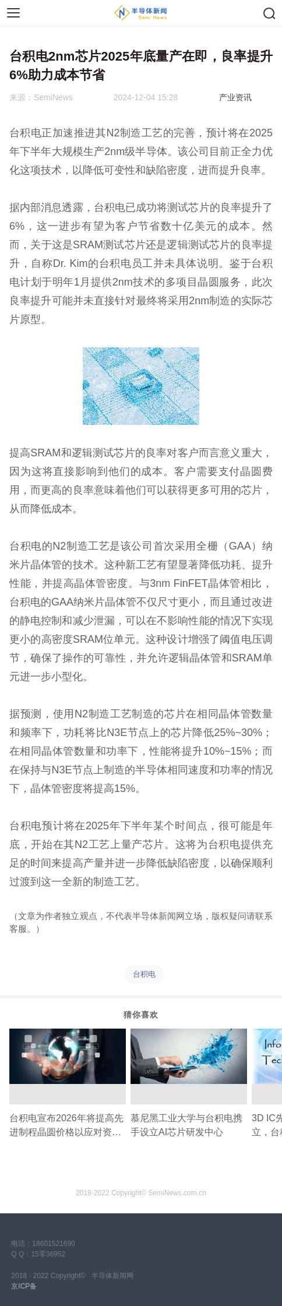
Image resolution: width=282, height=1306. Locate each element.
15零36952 (48, 1254)
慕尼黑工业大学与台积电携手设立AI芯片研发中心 (186, 1125)
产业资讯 (235, 97)
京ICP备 (24, 1286)
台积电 (144, 974)
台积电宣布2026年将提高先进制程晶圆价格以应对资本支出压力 (66, 1126)
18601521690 (53, 1244)
